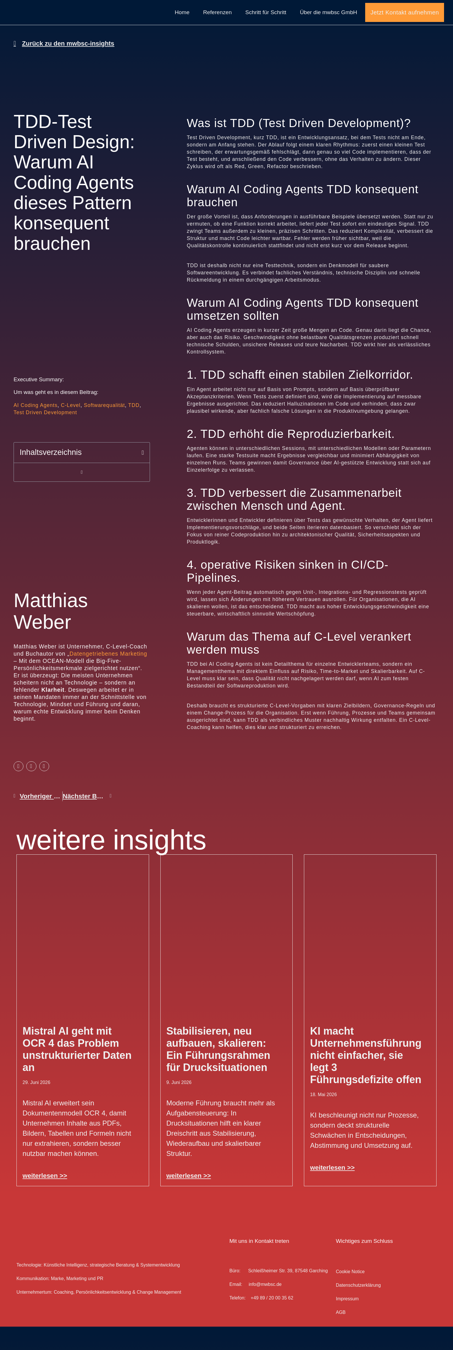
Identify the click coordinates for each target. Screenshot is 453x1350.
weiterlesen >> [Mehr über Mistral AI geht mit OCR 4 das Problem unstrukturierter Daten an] (45, 1199)
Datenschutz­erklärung (358, 1308)
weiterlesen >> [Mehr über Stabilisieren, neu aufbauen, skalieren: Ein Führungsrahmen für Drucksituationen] (188, 1199)
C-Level (71, 429)
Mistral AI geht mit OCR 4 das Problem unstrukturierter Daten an (77, 1073)
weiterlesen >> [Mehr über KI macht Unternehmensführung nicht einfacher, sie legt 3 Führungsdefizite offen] (332, 1191)
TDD (134, 429)
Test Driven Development (45, 436)
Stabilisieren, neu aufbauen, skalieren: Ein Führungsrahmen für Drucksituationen (218, 1073)
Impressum (347, 1322)
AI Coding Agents (35, 429)
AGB (341, 1336)
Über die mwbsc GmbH (328, 24)
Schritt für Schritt (265, 24)
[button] (143, 476)
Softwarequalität (104, 429)
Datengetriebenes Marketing (108, 677)
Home (182, 24)
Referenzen (217, 24)
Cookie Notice (350, 1295)
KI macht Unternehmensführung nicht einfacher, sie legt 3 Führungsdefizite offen (366, 1079)
